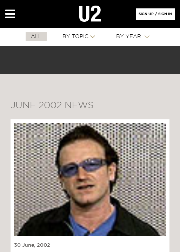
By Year (129, 36)
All (36, 36)
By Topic (75, 36)
